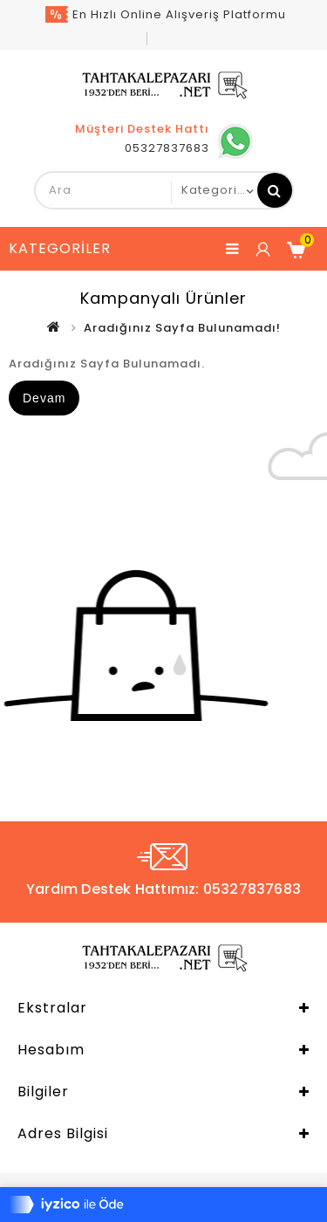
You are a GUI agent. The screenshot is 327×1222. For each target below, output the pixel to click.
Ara (274, 190)
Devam (44, 398)
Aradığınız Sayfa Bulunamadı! (182, 327)
